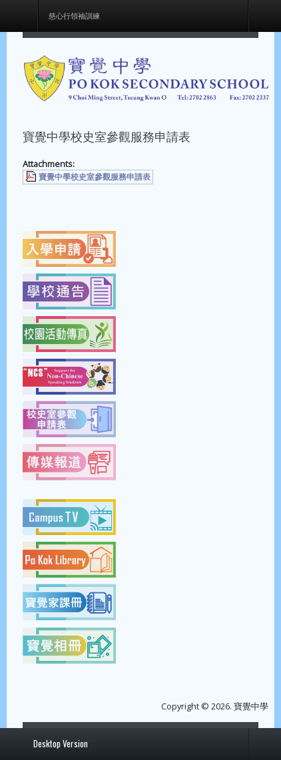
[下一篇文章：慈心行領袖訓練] (229, 202)
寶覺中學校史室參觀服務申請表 (94, 177)
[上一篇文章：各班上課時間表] (52, 202)
